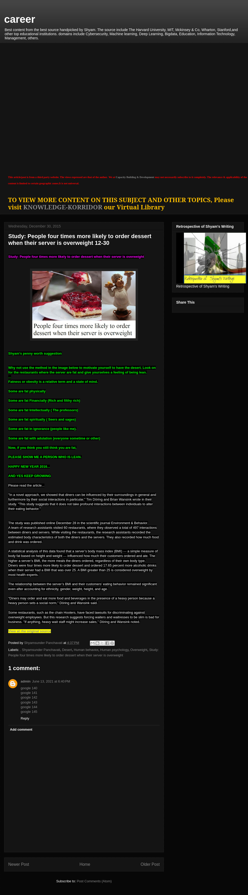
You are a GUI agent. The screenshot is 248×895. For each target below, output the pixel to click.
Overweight (138, 650)
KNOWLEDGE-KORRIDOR (62, 207)
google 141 (29, 693)
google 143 (29, 702)
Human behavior (86, 650)
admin (25, 681)
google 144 (29, 707)
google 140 (29, 688)
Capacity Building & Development (135, 177)
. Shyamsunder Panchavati (40, 650)
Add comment (21, 729)
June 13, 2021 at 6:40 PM (51, 681)
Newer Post (18, 864)
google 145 (29, 712)
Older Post (150, 864)
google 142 (29, 697)
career (19, 19)
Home (85, 864)
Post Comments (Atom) (94, 881)
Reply (25, 718)
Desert (67, 650)
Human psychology (114, 650)
